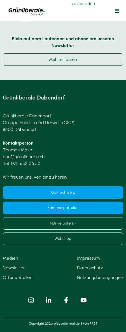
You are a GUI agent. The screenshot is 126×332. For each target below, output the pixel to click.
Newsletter (14, 267)
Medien (10, 258)
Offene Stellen (17, 277)
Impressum (88, 258)
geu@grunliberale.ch (24, 156)
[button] (117, 11)
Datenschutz (90, 267)
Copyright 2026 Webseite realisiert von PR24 (63, 323)
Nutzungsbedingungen (100, 277)
